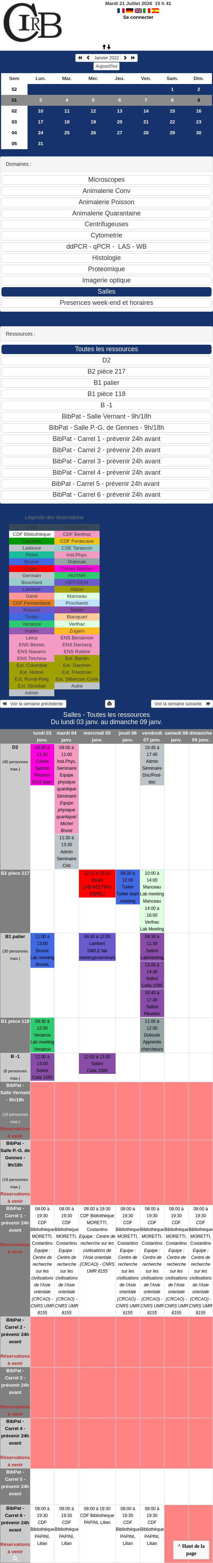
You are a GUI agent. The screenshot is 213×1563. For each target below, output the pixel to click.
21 (146, 122)
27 (119, 132)
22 (172, 122)
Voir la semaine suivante (182, 703)
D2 (15, 747)
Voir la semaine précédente (33, 703)
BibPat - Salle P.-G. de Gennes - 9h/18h (15, 1154)
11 (67, 111)
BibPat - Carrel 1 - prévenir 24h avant (15, 1219)
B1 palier (15, 936)
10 (40, 111)
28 (146, 132)
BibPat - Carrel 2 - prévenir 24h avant (15, 1330)
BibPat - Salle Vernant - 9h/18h (15, 1092)
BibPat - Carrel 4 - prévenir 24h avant (15, 1432)
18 (67, 122)
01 (14, 100)
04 (14, 132)
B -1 (15, 1056)
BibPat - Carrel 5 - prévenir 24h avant (15, 1482)
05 (14, 143)
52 (14, 89)
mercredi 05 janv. (97, 736)
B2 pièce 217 (15, 873)
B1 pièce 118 (15, 1021)
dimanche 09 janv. (200, 736)
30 (198, 132)
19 (93, 122)
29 (172, 132)
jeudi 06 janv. (128, 736)
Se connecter (138, 17)
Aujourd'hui (106, 66)
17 (40, 122)
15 (172, 111)
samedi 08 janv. (176, 736)
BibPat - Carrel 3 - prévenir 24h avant (15, 1381)
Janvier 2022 (106, 57)
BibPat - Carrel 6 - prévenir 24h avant (15, 1519)
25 (67, 132)
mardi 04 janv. (66, 736)
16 (198, 111)
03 (14, 122)
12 (93, 111)
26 (93, 132)
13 (119, 111)
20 (119, 122)
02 (14, 111)
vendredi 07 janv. (152, 736)
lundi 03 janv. (42, 736)
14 (146, 111)
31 (40, 143)
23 (198, 122)
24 (40, 132)
